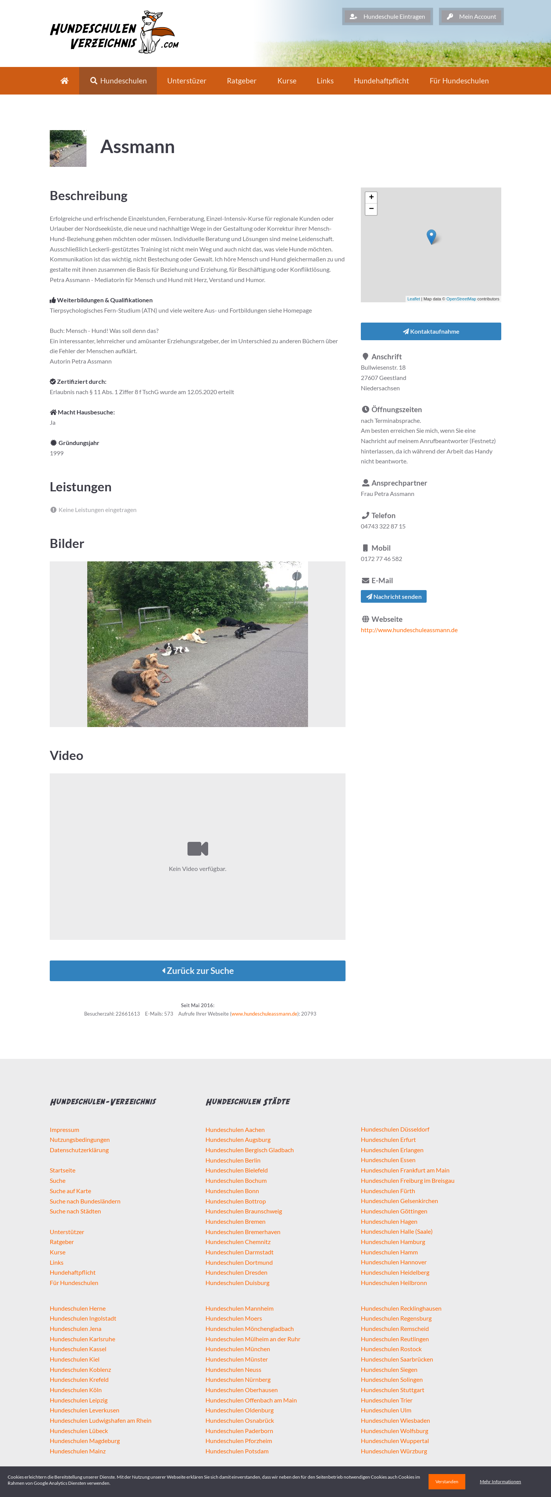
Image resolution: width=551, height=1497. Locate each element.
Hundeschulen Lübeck (79, 1430)
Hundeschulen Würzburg (394, 1451)
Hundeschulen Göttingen (394, 1211)
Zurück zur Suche (198, 970)
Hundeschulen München (237, 1348)
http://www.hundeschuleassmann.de (409, 629)
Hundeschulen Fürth (388, 1190)
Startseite (62, 1170)
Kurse (287, 80)
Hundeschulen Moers (233, 1318)
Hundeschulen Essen (388, 1159)
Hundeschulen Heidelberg (395, 1272)
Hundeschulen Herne (78, 1308)
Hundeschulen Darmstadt (239, 1252)
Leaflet (414, 299)
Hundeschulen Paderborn (239, 1430)
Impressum (64, 1129)
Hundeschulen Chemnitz (238, 1241)
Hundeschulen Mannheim (239, 1308)
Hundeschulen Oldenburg (239, 1410)
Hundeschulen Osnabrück (239, 1420)
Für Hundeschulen (74, 1282)
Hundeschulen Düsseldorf (395, 1129)
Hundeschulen (118, 80)
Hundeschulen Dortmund (239, 1262)
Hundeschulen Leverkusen (84, 1410)
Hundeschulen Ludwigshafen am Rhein (101, 1420)
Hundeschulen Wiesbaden (395, 1420)
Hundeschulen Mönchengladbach (249, 1328)
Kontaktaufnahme (431, 331)
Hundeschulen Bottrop (235, 1201)
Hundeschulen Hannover (394, 1261)
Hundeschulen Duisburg (237, 1282)
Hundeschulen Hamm (389, 1252)
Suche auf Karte (70, 1190)
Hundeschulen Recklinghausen (401, 1308)
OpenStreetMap (461, 299)
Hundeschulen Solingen (392, 1379)
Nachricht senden (394, 596)
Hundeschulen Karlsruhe (82, 1338)
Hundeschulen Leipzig (79, 1400)
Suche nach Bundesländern (85, 1201)
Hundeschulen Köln (76, 1389)
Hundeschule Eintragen (387, 16)
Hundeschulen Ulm (386, 1410)
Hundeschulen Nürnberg (238, 1379)
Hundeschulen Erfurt (388, 1139)
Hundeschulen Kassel (78, 1348)
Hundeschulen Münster (236, 1359)
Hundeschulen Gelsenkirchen (399, 1200)
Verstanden (446, 1481)
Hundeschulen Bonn (232, 1190)
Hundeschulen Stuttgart (392, 1389)
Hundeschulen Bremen (235, 1221)
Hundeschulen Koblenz (80, 1369)
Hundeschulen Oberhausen (241, 1389)
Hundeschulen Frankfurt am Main (405, 1170)
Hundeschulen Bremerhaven (242, 1231)
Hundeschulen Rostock (391, 1348)
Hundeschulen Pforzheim (238, 1440)
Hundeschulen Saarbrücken (397, 1359)
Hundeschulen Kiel (74, 1359)
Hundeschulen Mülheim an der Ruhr (252, 1338)
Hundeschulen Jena (75, 1328)
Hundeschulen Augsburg (238, 1139)
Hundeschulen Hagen (389, 1221)
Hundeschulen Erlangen (392, 1149)
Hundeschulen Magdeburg (85, 1440)
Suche (57, 1180)
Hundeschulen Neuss (233, 1369)
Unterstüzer (187, 80)
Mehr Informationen (500, 1481)
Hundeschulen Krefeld (79, 1379)
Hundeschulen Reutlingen (395, 1338)
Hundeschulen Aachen (235, 1129)
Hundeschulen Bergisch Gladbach (249, 1149)
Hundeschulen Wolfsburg (394, 1430)
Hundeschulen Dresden (236, 1272)
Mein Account (471, 16)
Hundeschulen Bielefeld (236, 1170)
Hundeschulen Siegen (389, 1369)
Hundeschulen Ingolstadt (83, 1318)
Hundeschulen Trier (386, 1400)
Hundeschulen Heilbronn (394, 1282)
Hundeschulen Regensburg (396, 1318)
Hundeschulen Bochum (236, 1180)
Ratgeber (242, 80)
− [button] (371, 209)
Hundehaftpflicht (381, 80)
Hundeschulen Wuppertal (395, 1440)
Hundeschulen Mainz (78, 1451)
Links (325, 80)
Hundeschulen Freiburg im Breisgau (408, 1180)
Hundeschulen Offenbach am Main (251, 1400)
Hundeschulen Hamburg (393, 1241)
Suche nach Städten (75, 1211)
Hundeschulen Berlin (233, 1160)
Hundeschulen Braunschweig (243, 1211)
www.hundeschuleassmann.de (264, 1014)
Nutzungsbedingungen (80, 1139)
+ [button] (371, 198)
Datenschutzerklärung (79, 1149)
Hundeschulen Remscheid (395, 1328)
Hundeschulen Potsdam (237, 1451)
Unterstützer (67, 1231)
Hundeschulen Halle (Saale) (397, 1231)
